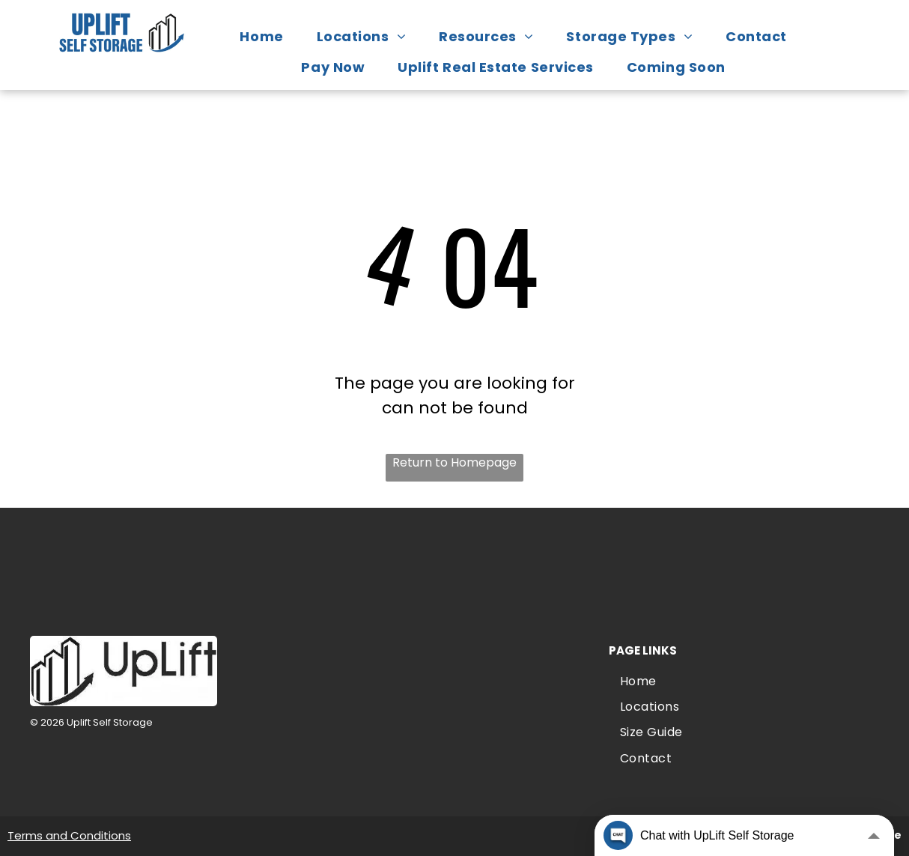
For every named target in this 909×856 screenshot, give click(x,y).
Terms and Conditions (69, 835)
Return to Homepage (454, 462)
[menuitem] (269, 36)
